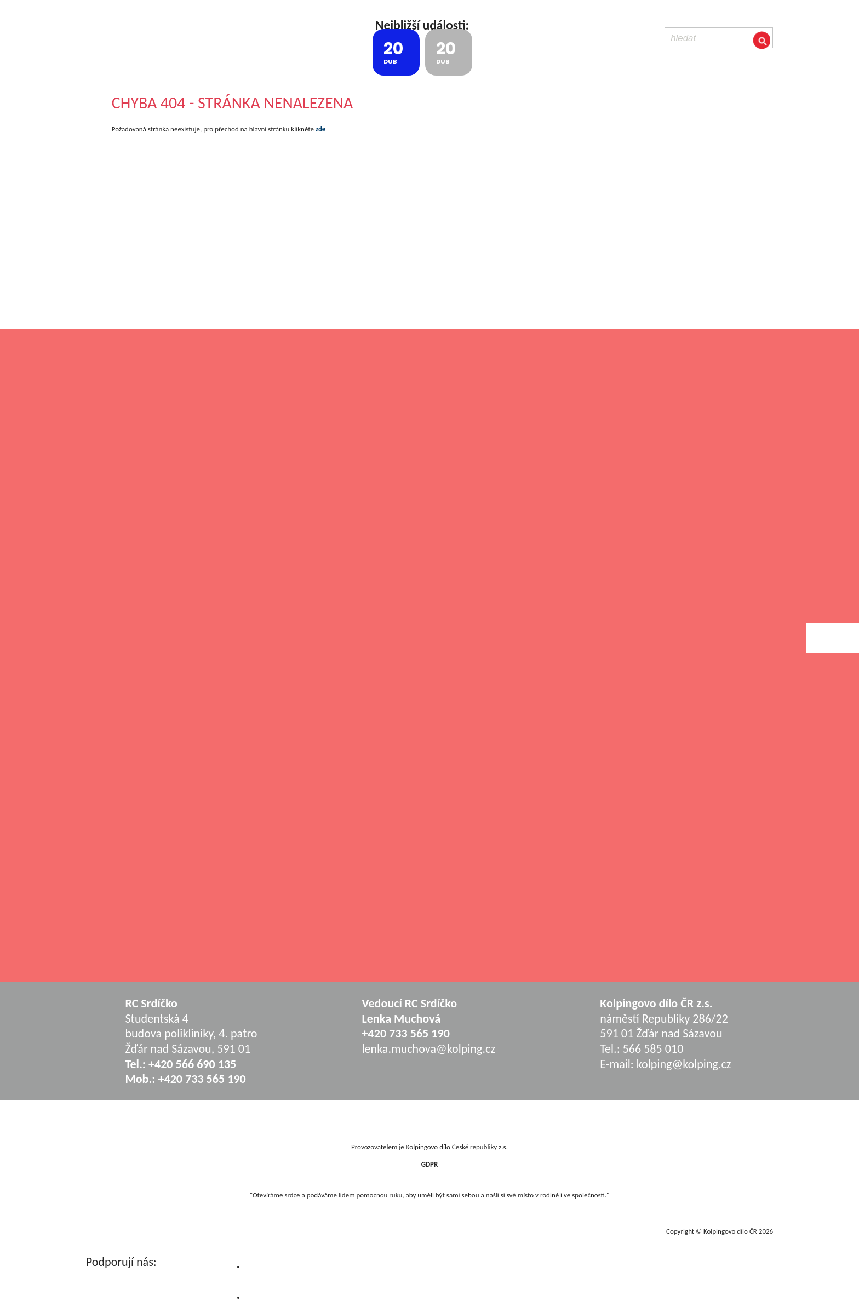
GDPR (429, 1164)
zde (320, 129)
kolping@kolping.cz (684, 1064)
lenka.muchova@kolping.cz (429, 1048)
